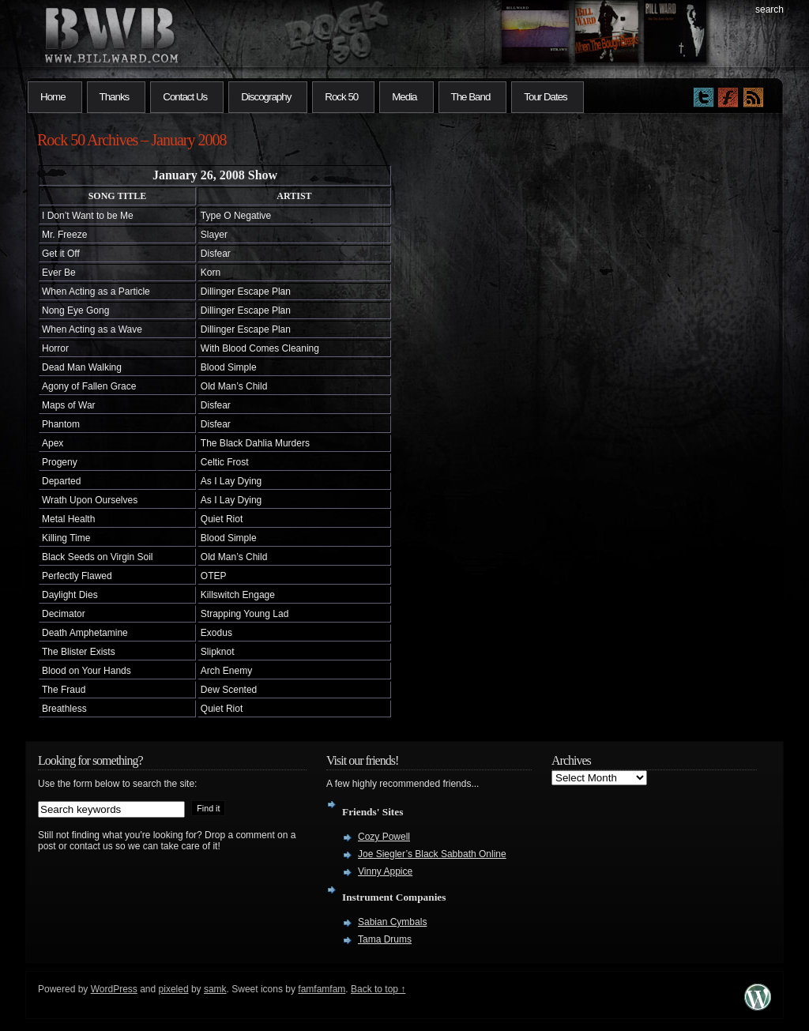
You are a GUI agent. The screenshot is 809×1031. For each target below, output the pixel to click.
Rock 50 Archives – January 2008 (132, 140)
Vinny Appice (385, 871)
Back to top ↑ (378, 989)
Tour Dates (545, 97)
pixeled (174, 989)
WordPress (114, 989)
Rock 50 (341, 97)
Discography (266, 97)
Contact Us (185, 97)
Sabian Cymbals (392, 922)
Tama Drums (385, 939)
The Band (471, 97)
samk (215, 989)
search (769, 9)
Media (404, 97)
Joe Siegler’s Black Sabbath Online (432, 854)
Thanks (115, 97)
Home (53, 97)
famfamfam (321, 989)
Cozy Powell (384, 836)
